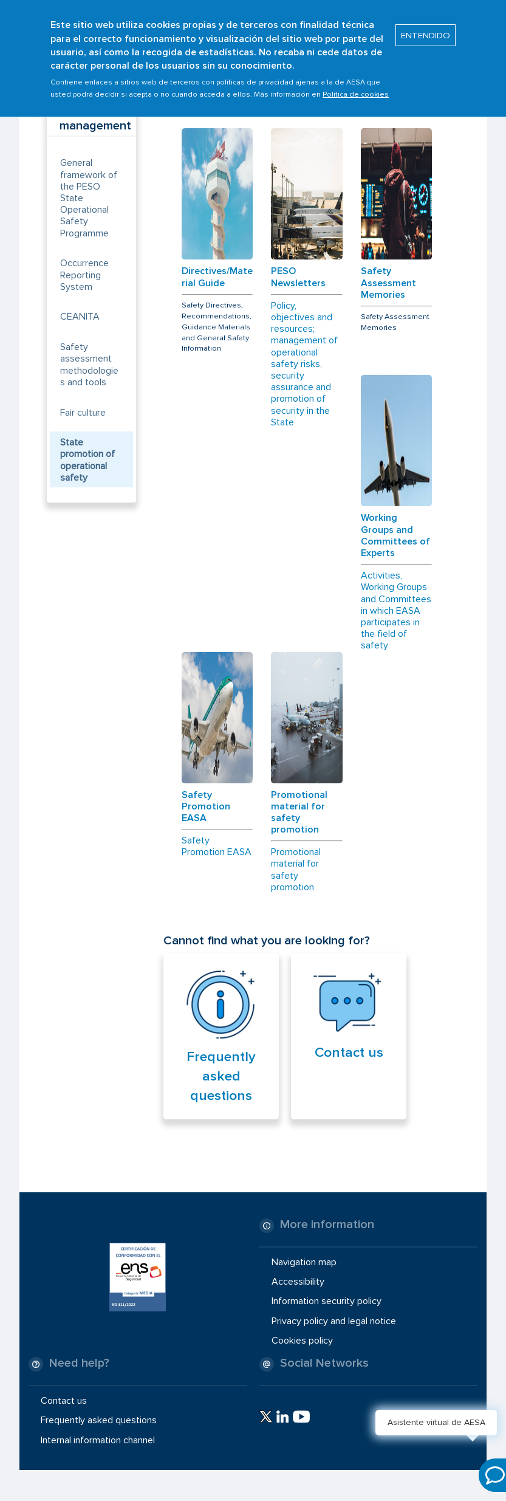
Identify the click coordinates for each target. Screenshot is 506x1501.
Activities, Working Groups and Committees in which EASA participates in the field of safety (396, 610)
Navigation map (304, 1262)
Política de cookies (356, 84)
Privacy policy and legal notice (334, 1320)
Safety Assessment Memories (388, 283)
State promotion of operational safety (87, 460)
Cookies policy (302, 1340)
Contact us (349, 1052)
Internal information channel (98, 1440)
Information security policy (326, 1301)
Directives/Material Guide (217, 277)
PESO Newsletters (298, 277)
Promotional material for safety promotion (299, 812)
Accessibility (298, 1282)
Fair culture (83, 413)
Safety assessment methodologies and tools (89, 364)
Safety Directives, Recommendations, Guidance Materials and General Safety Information (216, 327)
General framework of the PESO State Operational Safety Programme (88, 198)
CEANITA (80, 317)
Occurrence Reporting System (84, 274)
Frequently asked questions (221, 1076)
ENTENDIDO (425, 24)
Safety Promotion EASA (206, 806)
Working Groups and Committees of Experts (395, 535)
